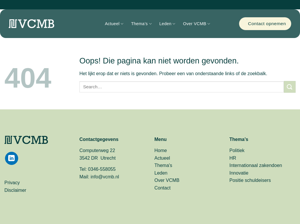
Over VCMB (194, 23)
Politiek (237, 150)
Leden (165, 23)
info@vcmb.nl (105, 176)
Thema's (163, 165)
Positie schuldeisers (250, 180)
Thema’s (139, 23)
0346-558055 (101, 169)
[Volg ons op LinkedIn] (11, 158)
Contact (162, 187)
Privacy (12, 182)
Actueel (112, 23)
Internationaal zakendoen (255, 165)
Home (160, 150)
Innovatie (238, 172)
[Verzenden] (290, 86)
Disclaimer (15, 190)
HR (232, 158)
